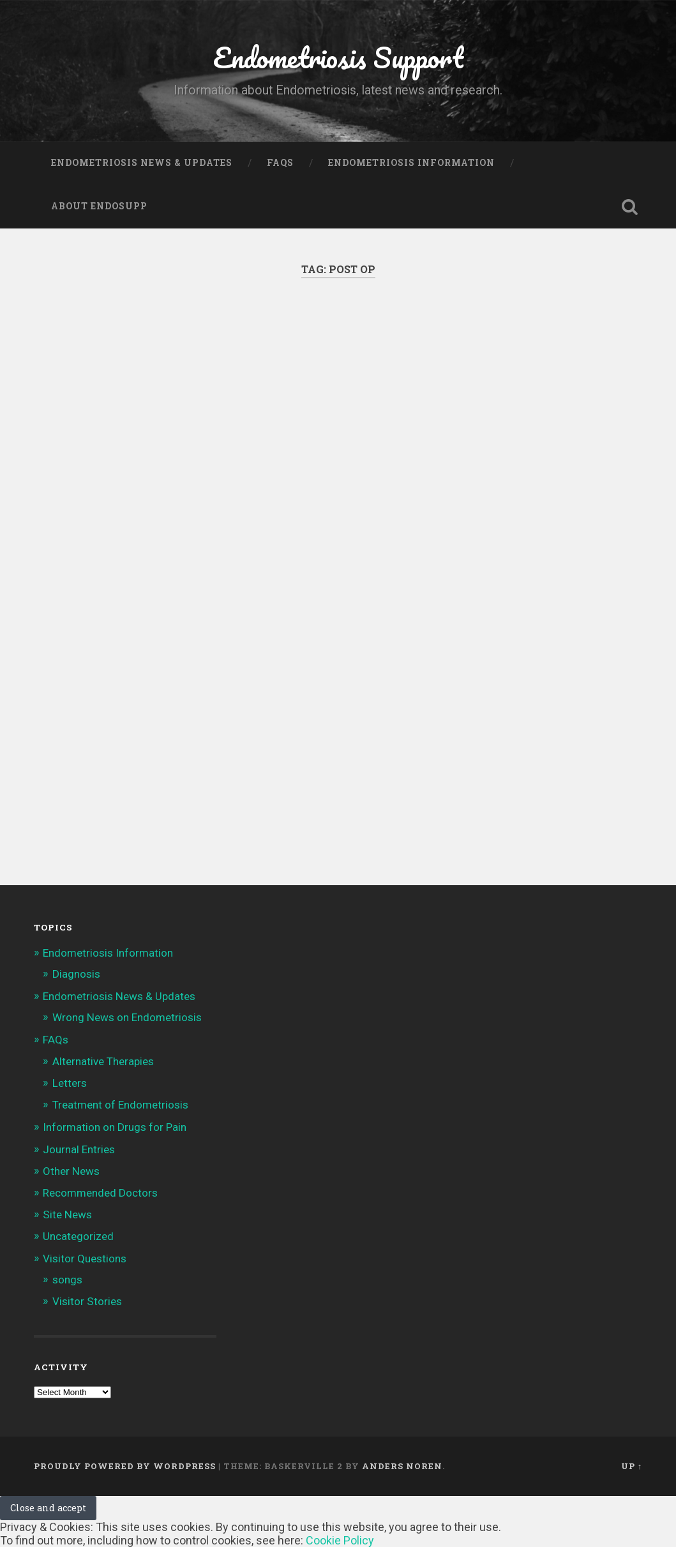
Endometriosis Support (338, 57)
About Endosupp (99, 206)
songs (67, 1279)
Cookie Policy (340, 1540)
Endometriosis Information (411, 162)
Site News (67, 1214)
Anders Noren (402, 1466)
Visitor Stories (87, 1301)
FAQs (280, 162)
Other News (71, 1171)
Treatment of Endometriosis (120, 1104)
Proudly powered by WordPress (125, 1466)
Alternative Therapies (103, 1061)
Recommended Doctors (100, 1192)
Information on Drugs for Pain (114, 1127)
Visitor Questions (84, 1258)
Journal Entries (79, 1149)
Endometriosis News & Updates (141, 162)
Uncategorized (78, 1236)
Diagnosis (76, 974)
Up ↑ (631, 1466)
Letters (69, 1083)
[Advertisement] (338, 436)
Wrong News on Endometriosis (127, 1017)
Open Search (629, 206)
